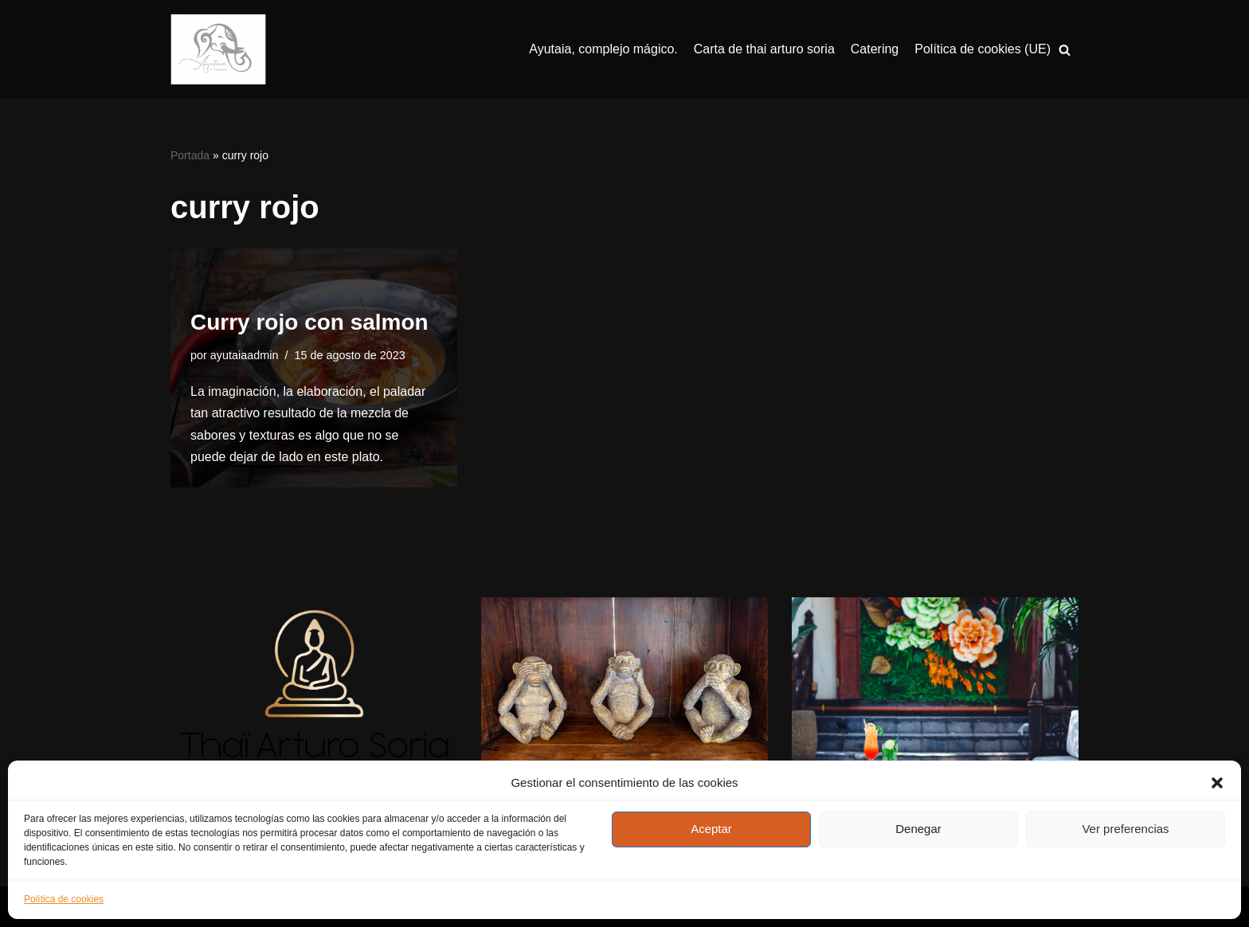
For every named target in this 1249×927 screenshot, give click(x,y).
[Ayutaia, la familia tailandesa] (218, 49)
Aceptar (711, 828)
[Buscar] (1065, 50)
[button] (1217, 783)
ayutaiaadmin (244, 355)
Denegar (918, 828)
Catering (875, 49)
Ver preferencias (1125, 828)
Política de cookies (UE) (982, 49)
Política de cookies (64, 899)
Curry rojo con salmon (309, 322)
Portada (189, 155)
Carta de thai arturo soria (764, 49)
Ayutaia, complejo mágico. (603, 49)
